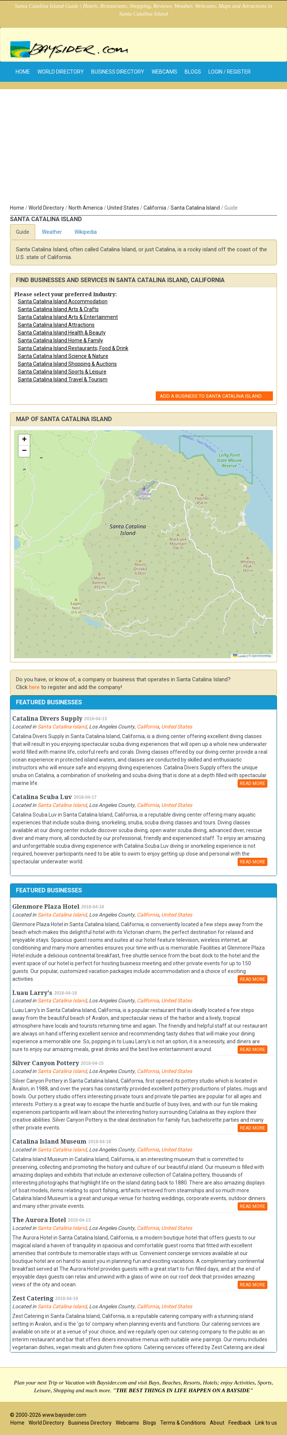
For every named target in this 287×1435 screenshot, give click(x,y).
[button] (24, 440)
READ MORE (252, 783)
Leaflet (240, 656)
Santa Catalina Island (195, 208)
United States (123, 208)
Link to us (266, 1423)
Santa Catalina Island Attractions (56, 325)
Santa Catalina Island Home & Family (60, 340)
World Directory (60, 72)
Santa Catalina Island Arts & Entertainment (68, 317)
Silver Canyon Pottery (45, 1063)
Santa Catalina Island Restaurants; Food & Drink (73, 348)
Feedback (239, 1423)
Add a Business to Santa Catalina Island (211, 396)
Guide (22, 232)
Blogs (193, 72)
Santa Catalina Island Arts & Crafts (58, 309)
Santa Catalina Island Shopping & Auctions (67, 364)
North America (86, 208)
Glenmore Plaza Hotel (45, 906)
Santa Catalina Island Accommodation (63, 301)
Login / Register (229, 72)
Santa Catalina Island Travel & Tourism (63, 379)
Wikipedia (86, 232)
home (23, 72)
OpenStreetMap (261, 655)
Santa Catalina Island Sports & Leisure (62, 372)
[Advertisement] (143, 148)
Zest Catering (32, 1298)
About (217, 1423)
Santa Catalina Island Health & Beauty (62, 333)
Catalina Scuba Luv (42, 797)
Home (17, 208)
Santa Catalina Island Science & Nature (63, 356)
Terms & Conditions (183, 1423)
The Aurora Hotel (39, 1220)
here (34, 687)
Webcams (164, 72)
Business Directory (117, 72)
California (155, 208)
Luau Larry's (32, 992)
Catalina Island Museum (49, 1141)
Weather (52, 232)
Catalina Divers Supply (47, 718)
